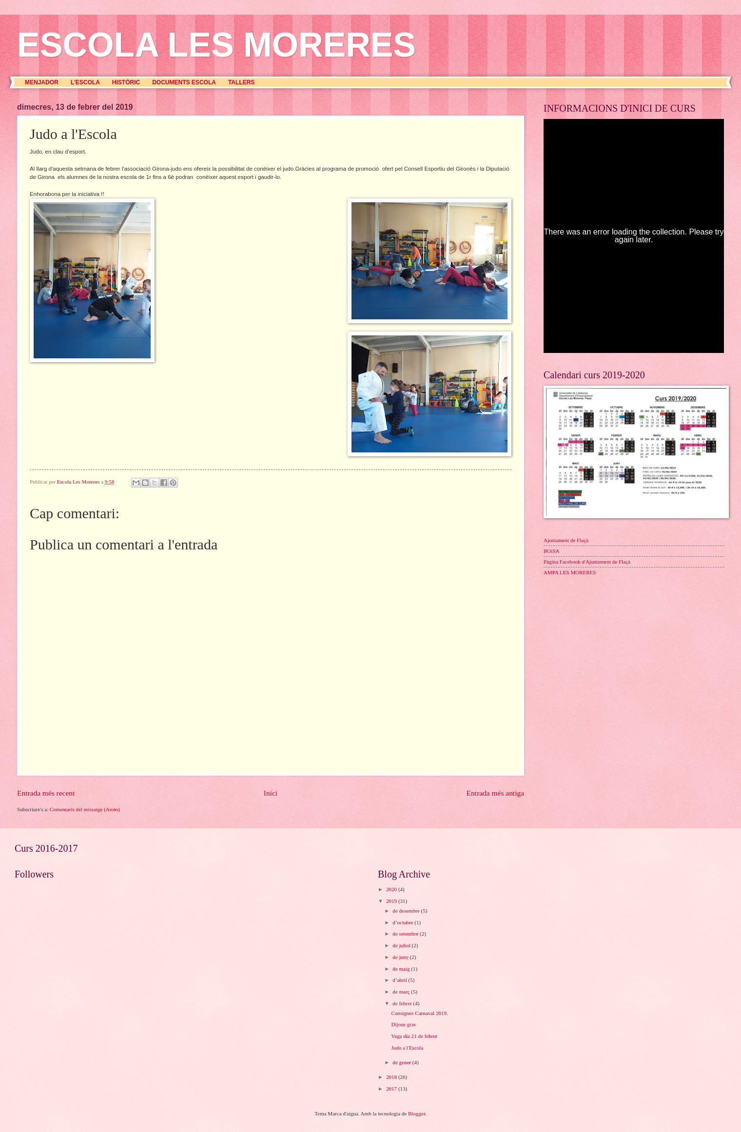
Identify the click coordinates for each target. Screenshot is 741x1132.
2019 (392, 901)
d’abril (400, 980)
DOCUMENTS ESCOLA (184, 82)
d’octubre (403, 922)
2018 (392, 1077)
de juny (401, 957)
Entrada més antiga (495, 793)
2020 (392, 889)
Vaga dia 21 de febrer (414, 1036)
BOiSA (552, 551)
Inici (270, 793)
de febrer (402, 1003)
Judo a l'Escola (407, 1048)
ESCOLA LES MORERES (216, 45)
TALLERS (241, 82)
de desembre (406, 911)
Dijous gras (403, 1024)
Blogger (416, 1113)
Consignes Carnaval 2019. (419, 1013)
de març (401, 992)
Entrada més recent (46, 793)
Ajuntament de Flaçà (566, 540)
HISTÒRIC (126, 82)
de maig (401, 969)
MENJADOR (41, 82)
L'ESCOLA (85, 82)
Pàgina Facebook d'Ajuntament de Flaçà (587, 562)
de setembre (406, 934)
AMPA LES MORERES (570, 572)
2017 (392, 1089)
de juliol (401, 945)
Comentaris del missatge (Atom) (85, 809)
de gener (402, 1062)
